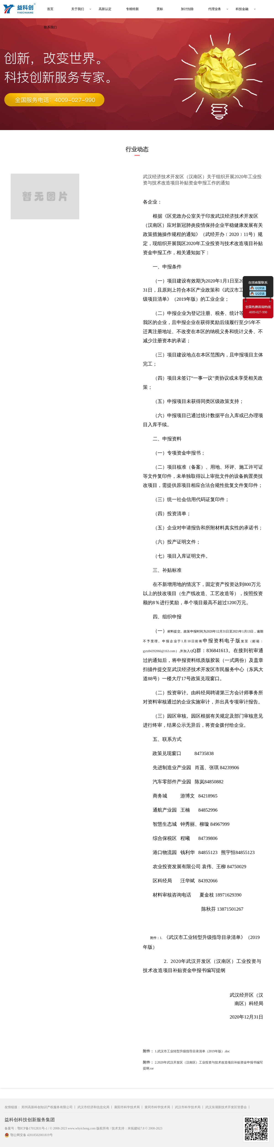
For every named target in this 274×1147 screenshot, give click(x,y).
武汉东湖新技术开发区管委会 (226, 1107)
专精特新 (132, 9)
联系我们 (50, 27)
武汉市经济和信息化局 (93, 1107)
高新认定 (105, 9)
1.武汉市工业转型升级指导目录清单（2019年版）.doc (192, 1051)
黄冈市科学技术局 (157, 1107)
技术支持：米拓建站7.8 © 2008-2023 (137, 1128)
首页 (50, 9)
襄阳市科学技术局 (127, 1107)
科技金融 (242, 9)
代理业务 (214, 9)
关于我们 (77, 9)
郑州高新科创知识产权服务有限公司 (47, 1107)
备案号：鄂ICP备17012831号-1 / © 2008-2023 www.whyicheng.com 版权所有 (57, 1128)
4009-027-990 (258, 312)
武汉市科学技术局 (187, 1107)
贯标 (160, 9)
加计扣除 (187, 9)
